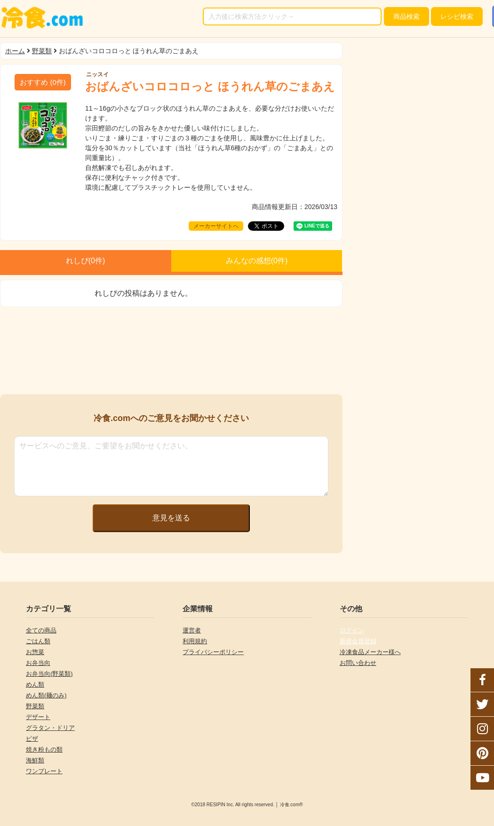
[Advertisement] (171, 350)
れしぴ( (85, 261)
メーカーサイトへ (216, 226)
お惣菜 (35, 652)
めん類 (35, 684)
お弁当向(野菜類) (49, 674)
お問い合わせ (358, 663)
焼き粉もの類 (44, 749)
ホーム (15, 51)
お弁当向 (38, 663)
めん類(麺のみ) (46, 695)
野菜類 (42, 51)
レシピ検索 (456, 16)
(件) (43, 82)
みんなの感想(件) (257, 261)
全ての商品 (41, 630)
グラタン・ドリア (50, 728)
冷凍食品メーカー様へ (370, 652)
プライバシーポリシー (213, 652)
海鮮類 (35, 760)
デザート (38, 717)
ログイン (352, 630)
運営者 (192, 630)
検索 (406, 16)
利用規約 (195, 641)
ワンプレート (44, 771)
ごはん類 (38, 641)
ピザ (32, 739)
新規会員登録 (358, 641)
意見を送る (171, 518)
